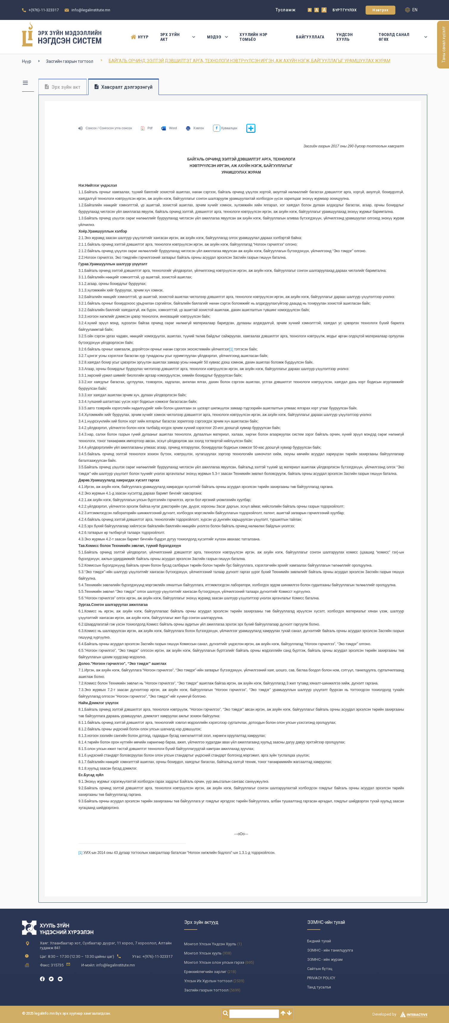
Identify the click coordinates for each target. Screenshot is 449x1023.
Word (169, 128)
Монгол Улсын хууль (203, 953)
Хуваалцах (225, 128)
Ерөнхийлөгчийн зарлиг (205, 971)
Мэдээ (217, 37)
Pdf (147, 128)
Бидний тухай (319, 941)
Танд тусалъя (319, 987)
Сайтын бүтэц (319, 968)
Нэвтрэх (380, 10)
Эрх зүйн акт (177, 37)
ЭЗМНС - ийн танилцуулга (330, 950)
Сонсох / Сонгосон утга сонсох (105, 128)
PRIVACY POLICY (321, 978)
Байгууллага (310, 37)
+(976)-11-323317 (44, 10)
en (411, 9)
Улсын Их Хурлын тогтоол (208, 981)
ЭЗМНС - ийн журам (325, 959)
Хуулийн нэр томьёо (254, 37)
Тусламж (286, 9)
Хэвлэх (195, 128)
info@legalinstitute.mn (91, 10)
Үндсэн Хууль (344, 37)
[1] (231, 349)
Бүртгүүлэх (345, 10)
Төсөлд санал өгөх (403, 37)
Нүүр (139, 37)
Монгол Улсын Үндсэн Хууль (210, 944)
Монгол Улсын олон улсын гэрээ (214, 962)
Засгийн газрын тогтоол (69, 61)
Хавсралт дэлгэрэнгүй (123, 87)
